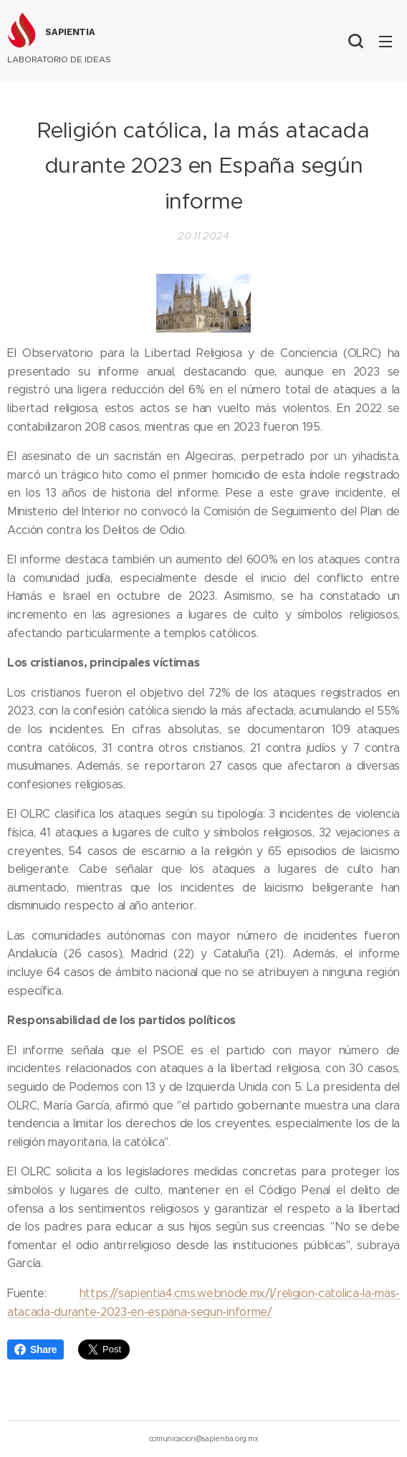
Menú (385, 41)
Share (35, 1349)
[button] (355, 41)
